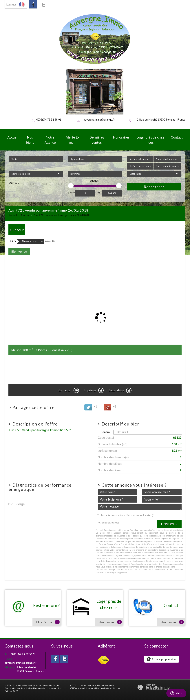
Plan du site (10, 688)
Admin (57, 688)
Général (106, 432)
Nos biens (30, 139)
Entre (71, 193)
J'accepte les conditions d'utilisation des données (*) (127, 515)
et (99, 193)
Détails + (122, 432)
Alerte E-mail (72, 139)
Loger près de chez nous (150, 139)
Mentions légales (24, 688)
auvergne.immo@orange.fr (99, 119)
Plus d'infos (48, 622)
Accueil (12, 137)
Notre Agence (50, 139)
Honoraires (121, 137)
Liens (50, 688)
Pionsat (25, 215)
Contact (177, 137)
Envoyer (169, 524)
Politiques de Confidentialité (152, 569)
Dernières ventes (96, 139)
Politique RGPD (11, 691)
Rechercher (154, 186)
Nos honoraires (39, 688)
